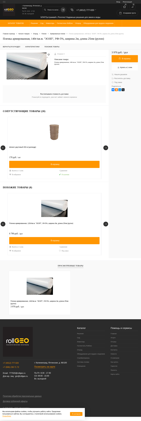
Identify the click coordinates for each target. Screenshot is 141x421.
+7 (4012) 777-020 (11, 365)
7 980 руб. (78, 236)
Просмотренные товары (70, 268)
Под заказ (29, 253)
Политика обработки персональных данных (22, 399)
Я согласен (76, 414)
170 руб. (15, 157)
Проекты (114, 373)
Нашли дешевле (119, 74)
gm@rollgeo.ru (21, 379)
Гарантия (114, 368)
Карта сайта (115, 377)
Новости (114, 356)
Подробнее (6, 416)
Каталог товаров (15, 23)
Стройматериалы (83, 360)
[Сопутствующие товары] (3, 149)
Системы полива (83, 364)
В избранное (15, 174)
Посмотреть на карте (44, 369)
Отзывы (113, 344)
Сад (78, 340)
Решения (80, 336)
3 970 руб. (17, 309)
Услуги (113, 340)
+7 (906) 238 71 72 (11, 370)
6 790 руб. (16, 236)
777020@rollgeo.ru (17, 376)
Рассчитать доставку (121, 78)
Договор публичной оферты (15, 404)
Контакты (114, 352)
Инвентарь (81, 344)
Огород (79, 352)
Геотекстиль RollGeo (84, 348)
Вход (118, 2)
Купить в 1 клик (16, 170)
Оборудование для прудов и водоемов (91, 356)
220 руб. (46, 157)
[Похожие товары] (3, 226)
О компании (115, 360)
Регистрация (127, 2)
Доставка (114, 348)
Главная (114, 336)
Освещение (81, 368)
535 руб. (78, 157)
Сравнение (29, 171)
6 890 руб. (47, 236)
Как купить (114, 364)
